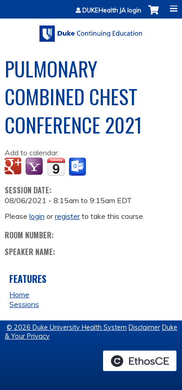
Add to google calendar (14, 167)
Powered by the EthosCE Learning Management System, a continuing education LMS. (139, 361)
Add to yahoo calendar (35, 167)
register (67, 216)
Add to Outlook (78, 167)
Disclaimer (144, 327)
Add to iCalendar (55, 166)
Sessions (24, 304)
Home (19, 294)
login (37, 216)
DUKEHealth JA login (111, 10)
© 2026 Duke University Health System (66, 327)
